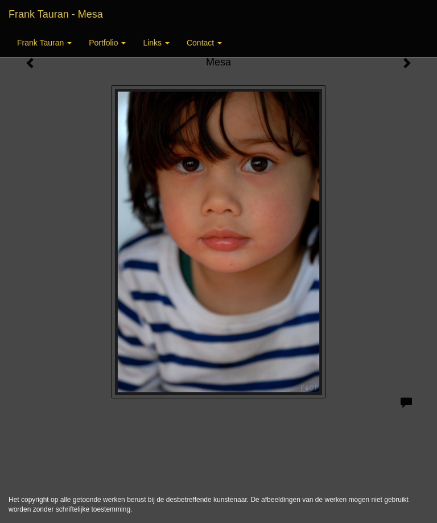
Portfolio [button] (107, 42)
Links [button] (156, 42)
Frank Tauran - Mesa (56, 14)
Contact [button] (204, 42)
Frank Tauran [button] (44, 42)
